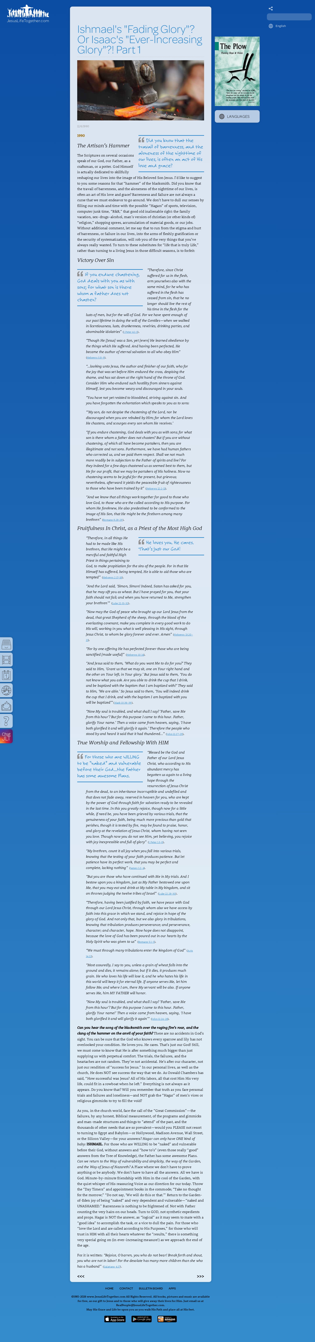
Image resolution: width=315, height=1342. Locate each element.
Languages (234, 116)
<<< (80, 1275)
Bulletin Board (151, 1288)
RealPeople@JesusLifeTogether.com (140, 1305)
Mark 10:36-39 (123, 702)
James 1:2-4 (137, 868)
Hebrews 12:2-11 (155, 488)
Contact (126, 1288)
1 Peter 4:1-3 (131, 332)
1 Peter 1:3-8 (156, 842)
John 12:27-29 (175, 734)
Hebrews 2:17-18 (112, 577)
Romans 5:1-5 (146, 941)
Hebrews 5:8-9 (96, 357)
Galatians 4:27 (112, 1266)
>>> (200, 1275)
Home (109, 1288)
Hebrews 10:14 (135, 654)
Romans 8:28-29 (112, 519)
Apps (172, 1288)
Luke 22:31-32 (120, 603)
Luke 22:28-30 (167, 893)
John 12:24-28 (160, 1019)
